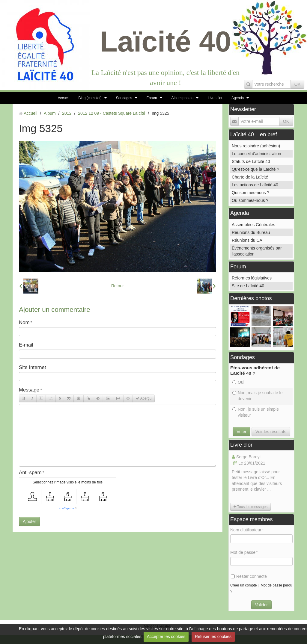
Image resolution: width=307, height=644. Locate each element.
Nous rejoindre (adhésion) (256, 145)
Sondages (124, 98)
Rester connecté (249, 576)
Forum (152, 98)
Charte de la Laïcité (250, 177)
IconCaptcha (66, 508)
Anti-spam (30, 472)
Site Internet (32, 367)
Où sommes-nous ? (250, 200)
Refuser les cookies (213, 636)
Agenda (237, 98)
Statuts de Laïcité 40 (251, 161)
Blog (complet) (89, 98)
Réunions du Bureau (251, 232)
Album (50, 113)
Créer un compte (243, 585)
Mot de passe (242, 552)
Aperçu (143, 398)
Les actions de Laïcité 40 (255, 184)
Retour (117, 285)
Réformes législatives (252, 278)
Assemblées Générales (253, 224)
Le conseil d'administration (256, 153)
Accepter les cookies (166, 636)
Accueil (64, 98)
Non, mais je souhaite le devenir (257, 395)
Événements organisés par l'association (257, 251)
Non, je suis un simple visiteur (255, 412)
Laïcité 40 (165, 41)
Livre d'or (215, 98)
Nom (24, 322)
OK (297, 84)
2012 (66, 113)
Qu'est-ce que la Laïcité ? (255, 169)
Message (29, 390)
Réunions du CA (247, 240)
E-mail (26, 345)
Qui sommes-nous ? (250, 192)
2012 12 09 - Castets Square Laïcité (111, 113)
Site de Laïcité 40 (248, 285)
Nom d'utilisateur (245, 529)
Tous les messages (250, 507)
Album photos (182, 98)
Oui (238, 382)
